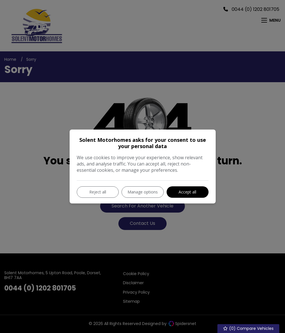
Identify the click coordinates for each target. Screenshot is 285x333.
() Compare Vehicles (248, 329)
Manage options (143, 192)
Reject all (97, 192)
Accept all (187, 192)
